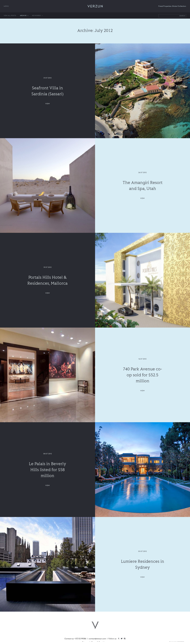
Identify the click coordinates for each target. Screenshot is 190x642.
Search (182, 15)
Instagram (125, 638)
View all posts (10, 15)
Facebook (119, 638)
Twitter (122, 638)
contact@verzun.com (97, 638)
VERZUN (95, 6)
